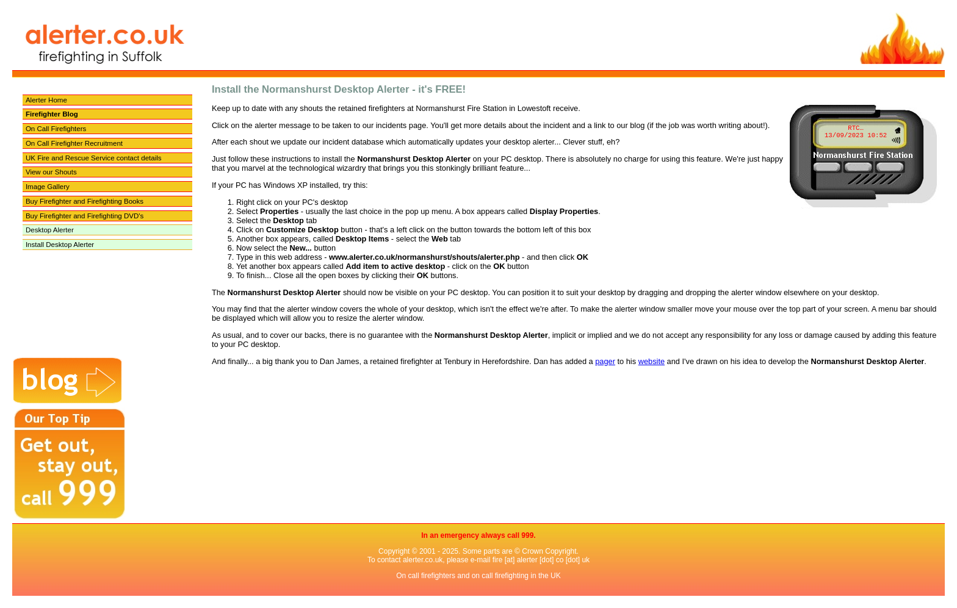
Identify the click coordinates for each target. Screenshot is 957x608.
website (651, 361)
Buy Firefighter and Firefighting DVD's (84, 216)
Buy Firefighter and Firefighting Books (84, 201)
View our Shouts (51, 172)
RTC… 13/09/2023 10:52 (856, 131)
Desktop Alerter (50, 230)
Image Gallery (48, 186)
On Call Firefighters (56, 128)
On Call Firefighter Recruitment (74, 143)
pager (605, 361)
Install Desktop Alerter (60, 244)
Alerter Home (46, 100)
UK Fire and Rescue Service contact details (94, 158)
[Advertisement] (161, 332)
